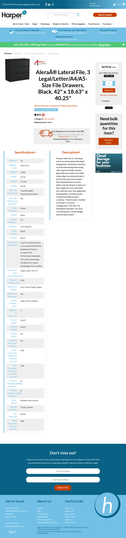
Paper (35, 24)
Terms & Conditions (44, 520)
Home (8, 53)
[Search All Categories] (63, 15)
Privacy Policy (70, 517)
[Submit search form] (78, 15)
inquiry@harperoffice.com (29, 4)
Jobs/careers (69, 514)
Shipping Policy (42, 517)
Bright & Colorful (60, 24)
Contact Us (69, 508)
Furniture (107, 24)
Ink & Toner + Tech (21, 24)
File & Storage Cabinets (35, 53)
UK (75, 522)
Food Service (94, 24)
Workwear (45, 24)
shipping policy (64, 136)
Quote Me (108, 90)
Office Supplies (78, 24)
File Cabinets (53, 53)
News (39, 511)
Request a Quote (108, 141)
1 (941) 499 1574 (9, 4)
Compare (103, 101)
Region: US (69, 522)
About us (40, 508)
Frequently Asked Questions (47, 522)
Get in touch (105, 14)
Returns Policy (42, 514)
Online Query (70, 511)
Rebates (68, 520)
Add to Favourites (108, 95)
